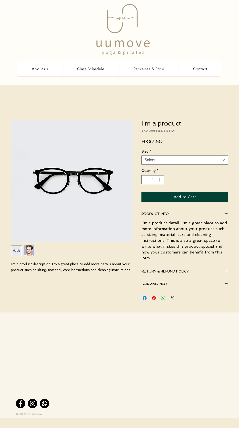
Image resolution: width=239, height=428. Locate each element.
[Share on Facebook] (145, 298)
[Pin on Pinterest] (154, 298)
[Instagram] (32, 403)
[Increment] (160, 179)
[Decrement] (145, 179)
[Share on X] (172, 298)
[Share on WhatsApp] (163, 298)
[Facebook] (20, 403)
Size (146, 151)
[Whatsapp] (44, 403)
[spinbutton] (152, 179)
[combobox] (184, 160)
